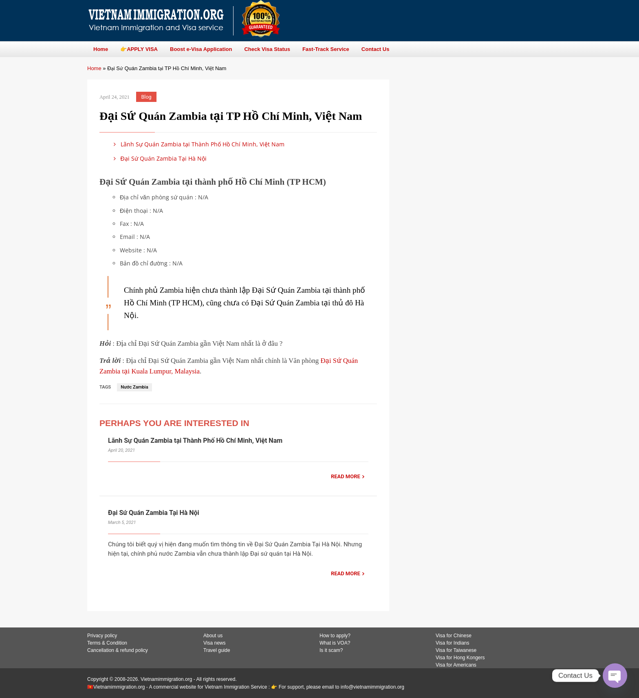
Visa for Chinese (454, 635)
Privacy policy (102, 635)
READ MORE (345, 476)
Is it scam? (331, 650)
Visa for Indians (452, 643)
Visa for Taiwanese (456, 650)
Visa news (214, 643)
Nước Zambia (134, 387)
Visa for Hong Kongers (460, 657)
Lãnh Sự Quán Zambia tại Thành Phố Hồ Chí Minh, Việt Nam (197, 144)
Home (94, 68)
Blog (146, 97)
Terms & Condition (107, 643)
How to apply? (335, 635)
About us (213, 635)
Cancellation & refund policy (117, 650)
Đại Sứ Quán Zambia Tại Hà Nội (159, 158)
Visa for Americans (456, 665)
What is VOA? (335, 643)
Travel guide (216, 650)
